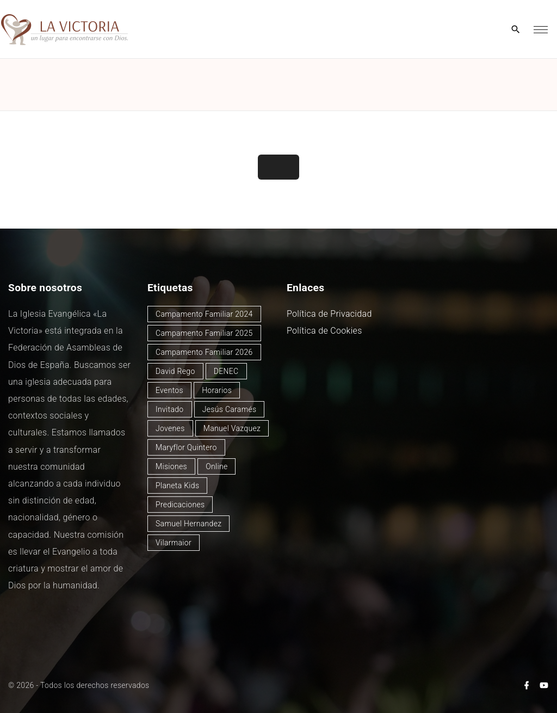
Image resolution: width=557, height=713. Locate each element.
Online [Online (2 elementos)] (216, 466)
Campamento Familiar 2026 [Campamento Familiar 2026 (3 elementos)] (204, 352)
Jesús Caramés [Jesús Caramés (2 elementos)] (229, 409)
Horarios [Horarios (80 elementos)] (217, 390)
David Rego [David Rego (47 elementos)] (175, 371)
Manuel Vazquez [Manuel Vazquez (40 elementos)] (232, 428)
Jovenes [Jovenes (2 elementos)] (170, 428)
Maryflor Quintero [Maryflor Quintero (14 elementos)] (186, 447)
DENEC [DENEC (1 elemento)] (226, 371)
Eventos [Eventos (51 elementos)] (169, 390)
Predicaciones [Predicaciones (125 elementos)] (180, 504)
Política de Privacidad (329, 314)
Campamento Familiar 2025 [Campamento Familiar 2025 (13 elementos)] (204, 333)
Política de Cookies (324, 330)
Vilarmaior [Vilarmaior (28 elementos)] (173, 542)
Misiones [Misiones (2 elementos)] (171, 466)
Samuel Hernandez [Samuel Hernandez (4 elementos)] (188, 523)
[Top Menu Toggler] (541, 29)
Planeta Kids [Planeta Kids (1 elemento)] (177, 485)
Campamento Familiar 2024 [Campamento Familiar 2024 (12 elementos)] (204, 314)
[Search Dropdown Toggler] (516, 30)
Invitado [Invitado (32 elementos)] (170, 409)
